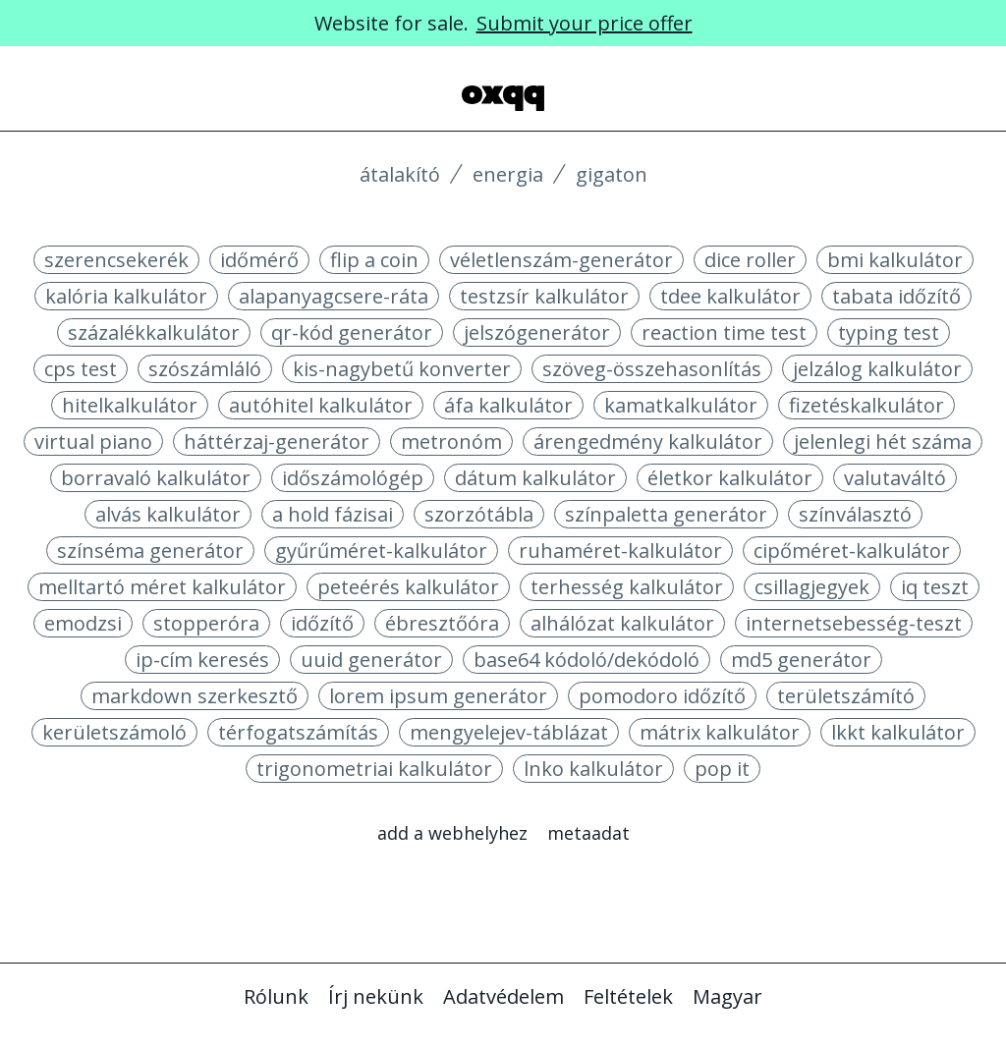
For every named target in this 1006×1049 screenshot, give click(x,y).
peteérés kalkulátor (408, 587)
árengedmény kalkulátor (647, 441)
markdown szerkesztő (194, 696)
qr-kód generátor (351, 332)
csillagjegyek (811, 587)
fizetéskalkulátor (866, 405)
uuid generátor (371, 659)
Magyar (727, 996)
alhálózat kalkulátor (622, 623)
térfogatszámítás (298, 732)
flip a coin (374, 260)
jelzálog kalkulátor (877, 369)
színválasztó (855, 514)
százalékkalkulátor (154, 332)
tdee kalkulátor (730, 296)
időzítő (322, 623)
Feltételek (628, 996)
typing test (888, 332)
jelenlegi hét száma (883, 441)
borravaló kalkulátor (156, 478)
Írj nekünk (375, 996)
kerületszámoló (114, 732)
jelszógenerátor (537, 332)
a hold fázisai (332, 514)
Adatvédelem (503, 996)
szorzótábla (478, 514)
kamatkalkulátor (680, 405)
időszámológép (352, 478)
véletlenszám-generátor (561, 260)
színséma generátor (150, 550)
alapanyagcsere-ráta (333, 296)
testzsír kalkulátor (544, 296)
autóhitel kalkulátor (321, 405)
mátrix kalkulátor (720, 732)
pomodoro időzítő (662, 696)
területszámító (846, 696)
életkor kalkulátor (729, 478)
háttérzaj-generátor (276, 441)
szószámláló (204, 369)
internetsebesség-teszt (854, 623)
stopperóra (206, 623)
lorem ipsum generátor (438, 696)
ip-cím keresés (202, 659)
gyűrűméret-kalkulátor (381, 550)
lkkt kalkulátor (898, 732)
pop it (722, 768)
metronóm (451, 441)
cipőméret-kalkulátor (852, 550)
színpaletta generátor (666, 514)
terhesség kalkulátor (627, 587)
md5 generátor (801, 659)
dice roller (750, 260)
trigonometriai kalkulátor (374, 768)
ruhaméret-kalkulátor (620, 550)
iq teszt (935, 587)
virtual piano (93, 441)
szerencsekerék (116, 260)
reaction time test (724, 332)
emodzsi (83, 623)
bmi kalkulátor (895, 260)
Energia (508, 174)
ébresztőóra (442, 623)
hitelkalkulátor (129, 405)
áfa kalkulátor (508, 405)
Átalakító (400, 174)
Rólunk (276, 996)
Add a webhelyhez (452, 833)
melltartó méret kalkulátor (162, 587)
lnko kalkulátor (593, 768)
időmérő (259, 260)
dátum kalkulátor (535, 478)
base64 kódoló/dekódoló (586, 659)
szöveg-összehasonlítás (651, 369)
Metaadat (588, 833)
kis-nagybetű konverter (402, 369)
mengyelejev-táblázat (509, 732)
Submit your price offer (584, 23)
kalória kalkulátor (126, 296)
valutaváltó (895, 478)
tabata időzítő (896, 296)
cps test (80, 369)
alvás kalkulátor (168, 514)
